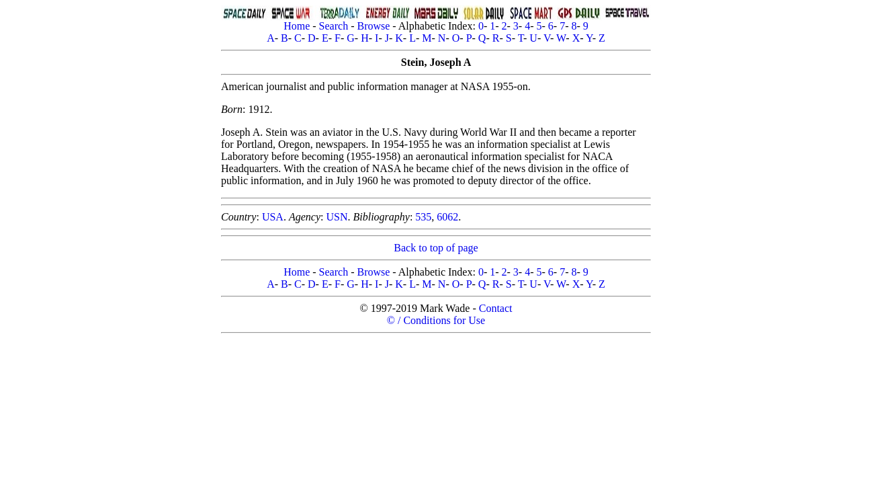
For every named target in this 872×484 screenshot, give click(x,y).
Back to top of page (436, 247)
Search (334, 26)
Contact (496, 308)
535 (423, 217)
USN (336, 217)
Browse (373, 26)
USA (273, 217)
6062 (447, 217)
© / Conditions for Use (436, 320)
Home (297, 26)
